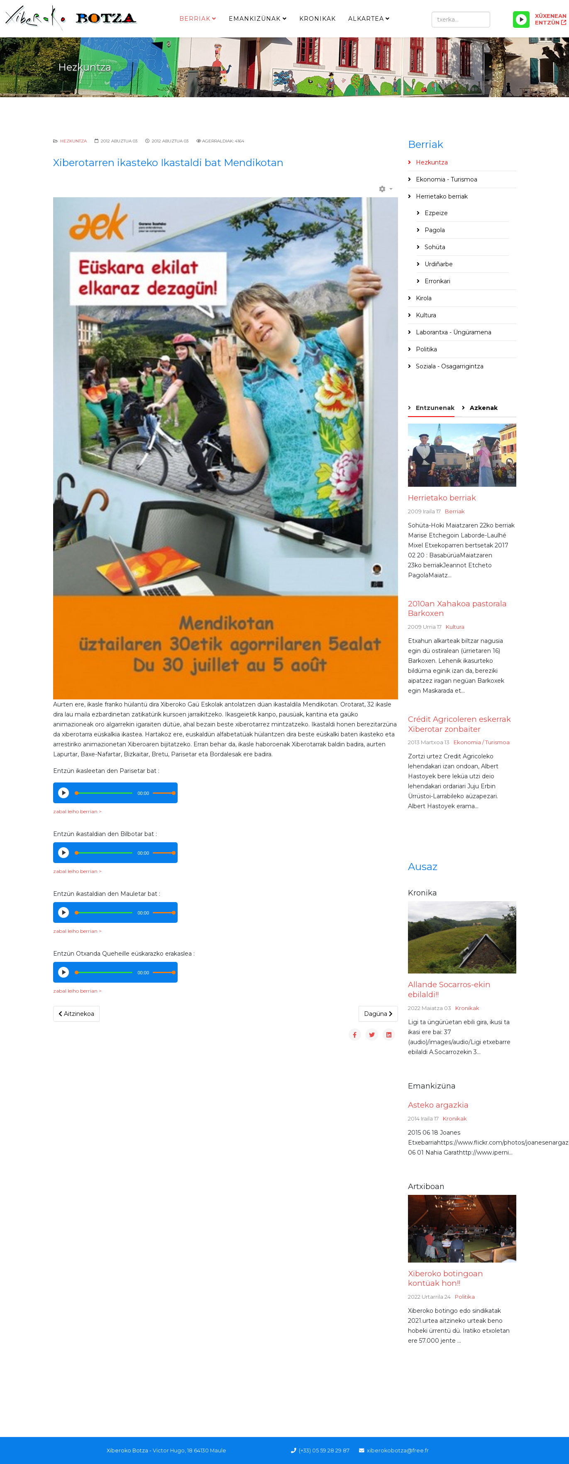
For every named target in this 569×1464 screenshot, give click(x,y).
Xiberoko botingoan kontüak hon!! (445, 1278)
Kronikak (317, 18)
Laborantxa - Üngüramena (452, 332)
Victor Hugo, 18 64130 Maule (189, 1450)
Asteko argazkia (438, 1105)
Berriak (194, 18)
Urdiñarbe (438, 264)
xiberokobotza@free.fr (398, 1450)
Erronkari (436, 281)
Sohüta (434, 247)
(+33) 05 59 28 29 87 (324, 1450)
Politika (425, 349)
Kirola (423, 298)
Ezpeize (435, 213)
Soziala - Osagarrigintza (449, 366)
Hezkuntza (73, 141)
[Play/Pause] (521, 19)
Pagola (434, 230)
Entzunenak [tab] (434, 408)
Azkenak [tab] (483, 408)
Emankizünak (255, 18)
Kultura (425, 315)
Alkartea (366, 18)
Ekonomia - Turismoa (445, 179)
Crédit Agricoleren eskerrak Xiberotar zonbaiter (459, 724)
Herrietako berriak (441, 196)
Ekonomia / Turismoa (482, 742)
